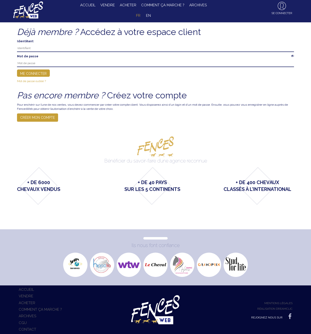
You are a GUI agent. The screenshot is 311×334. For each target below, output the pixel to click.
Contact (27, 329)
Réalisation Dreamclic (275, 308)
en (148, 15)
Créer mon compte (37, 118)
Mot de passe (27, 56)
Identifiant (25, 41)
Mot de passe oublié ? (31, 81)
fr (138, 15)
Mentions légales (278, 303)
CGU (23, 323)
